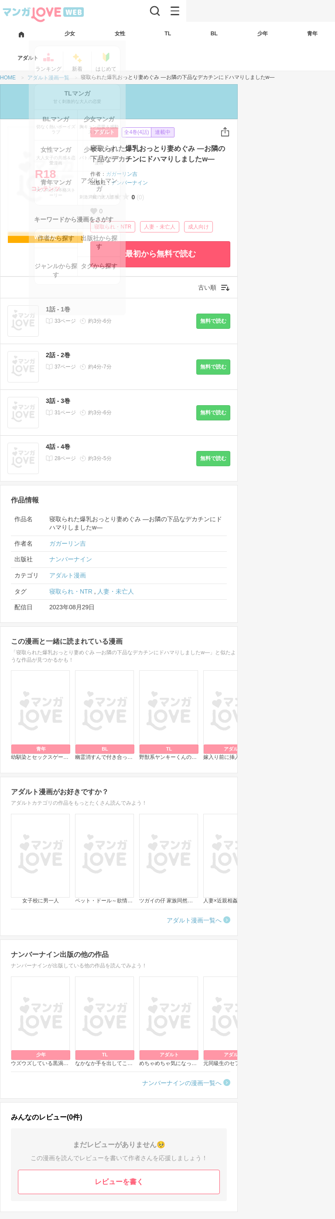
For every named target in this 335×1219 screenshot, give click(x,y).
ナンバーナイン (129, 183)
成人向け (198, 227)
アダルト (104, 132)
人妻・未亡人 (159, 227)
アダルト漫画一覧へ (194, 920)
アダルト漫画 (67, 575)
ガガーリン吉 (121, 174)
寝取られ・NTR (112, 227)
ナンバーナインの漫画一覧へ (182, 1082)
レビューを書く (119, 1181)
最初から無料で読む (160, 253)
